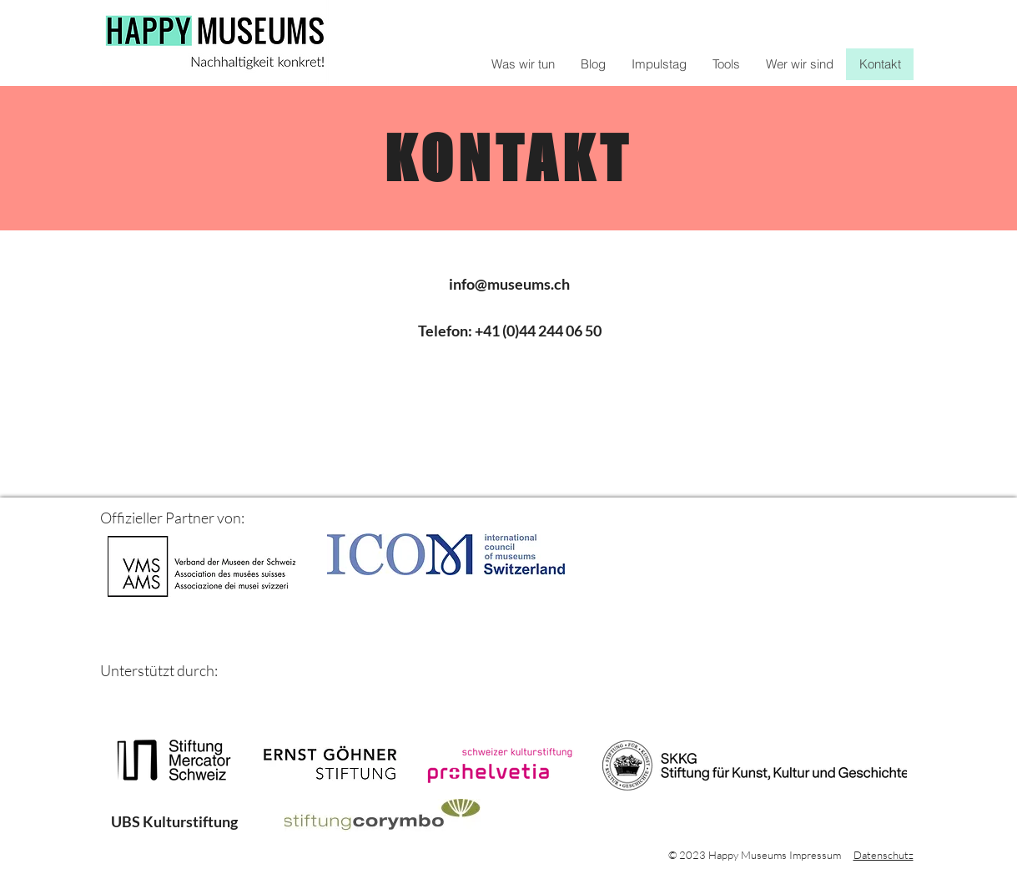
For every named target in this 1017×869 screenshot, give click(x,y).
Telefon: (446, 330)
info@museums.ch (509, 284)
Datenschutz (883, 854)
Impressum (815, 854)
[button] (726, 64)
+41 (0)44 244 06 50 (538, 330)
